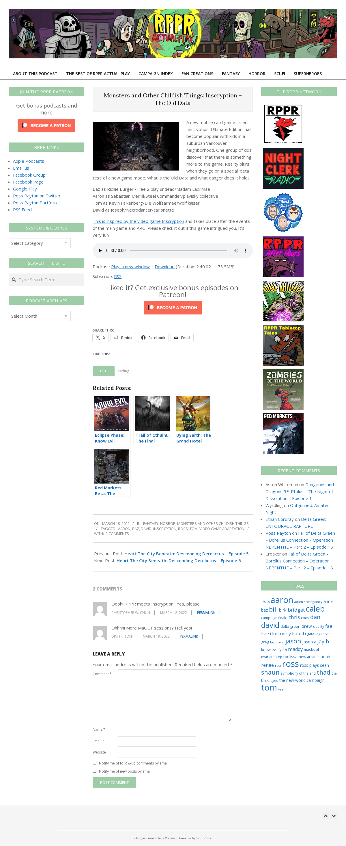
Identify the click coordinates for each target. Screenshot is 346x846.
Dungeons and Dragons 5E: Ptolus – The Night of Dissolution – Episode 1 (299, 491)
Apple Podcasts (28, 161)
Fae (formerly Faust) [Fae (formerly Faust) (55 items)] (283, 633)
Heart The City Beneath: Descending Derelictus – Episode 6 (179, 560)
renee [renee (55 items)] (267, 665)
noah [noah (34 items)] (325, 656)
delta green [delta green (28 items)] (290, 626)
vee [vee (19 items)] (281, 689)
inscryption (164, 528)
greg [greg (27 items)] (265, 642)
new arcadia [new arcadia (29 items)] (309, 656)
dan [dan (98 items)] (315, 617)
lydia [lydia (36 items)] (282, 649)
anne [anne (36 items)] (328, 601)
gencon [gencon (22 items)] (324, 634)
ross (183, 528)
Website (99, 752)
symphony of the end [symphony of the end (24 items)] (298, 673)
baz (135, 528)
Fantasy (150, 523)
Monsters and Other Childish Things (213, 523)
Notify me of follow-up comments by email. (134, 763)
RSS (117, 276)
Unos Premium (166, 838)
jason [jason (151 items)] (293, 641)
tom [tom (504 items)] (269, 687)
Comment (102, 673)
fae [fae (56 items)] (328, 626)
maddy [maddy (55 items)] (295, 649)
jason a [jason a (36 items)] (309, 642)
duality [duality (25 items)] (318, 626)
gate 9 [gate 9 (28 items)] (312, 633)
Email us (21, 168)
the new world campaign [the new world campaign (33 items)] (302, 680)
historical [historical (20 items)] (277, 642)
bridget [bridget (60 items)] (296, 609)
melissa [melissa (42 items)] (290, 656)
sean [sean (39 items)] (324, 665)
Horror (167, 523)
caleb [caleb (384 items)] (315, 608)
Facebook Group (29, 175)
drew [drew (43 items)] (307, 626)
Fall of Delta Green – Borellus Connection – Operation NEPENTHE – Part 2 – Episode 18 (300, 540)
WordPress (203, 838)
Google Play (25, 189)
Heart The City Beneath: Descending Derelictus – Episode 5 (186, 553)
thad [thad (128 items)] (323, 672)
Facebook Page (28, 182)
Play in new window (130, 266)
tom (194, 528)
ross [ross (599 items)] (290, 663)
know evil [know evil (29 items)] (269, 649)
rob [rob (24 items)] (278, 665)
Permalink (206, 612)
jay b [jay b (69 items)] (323, 641)
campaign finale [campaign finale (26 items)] (274, 617)
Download (165, 266)
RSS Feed (22, 209)
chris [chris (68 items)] (294, 617)
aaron (124, 528)
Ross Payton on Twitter (37, 196)
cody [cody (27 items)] (305, 617)
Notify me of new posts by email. (125, 771)
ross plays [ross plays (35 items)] (309, 665)
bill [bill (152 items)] (273, 609)
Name (99, 729)
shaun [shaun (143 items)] (270, 672)
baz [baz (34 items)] (264, 610)
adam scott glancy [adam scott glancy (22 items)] (308, 601)
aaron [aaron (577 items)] (282, 600)
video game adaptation (221, 528)
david (146, 528)
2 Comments (117, 533)
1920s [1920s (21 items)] (265, 601)
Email (98, 740)
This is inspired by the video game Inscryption (138, 221)
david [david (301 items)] (270, 625)
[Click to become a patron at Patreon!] (173, 304)
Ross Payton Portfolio (35, 203)
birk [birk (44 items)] (283, 610)
